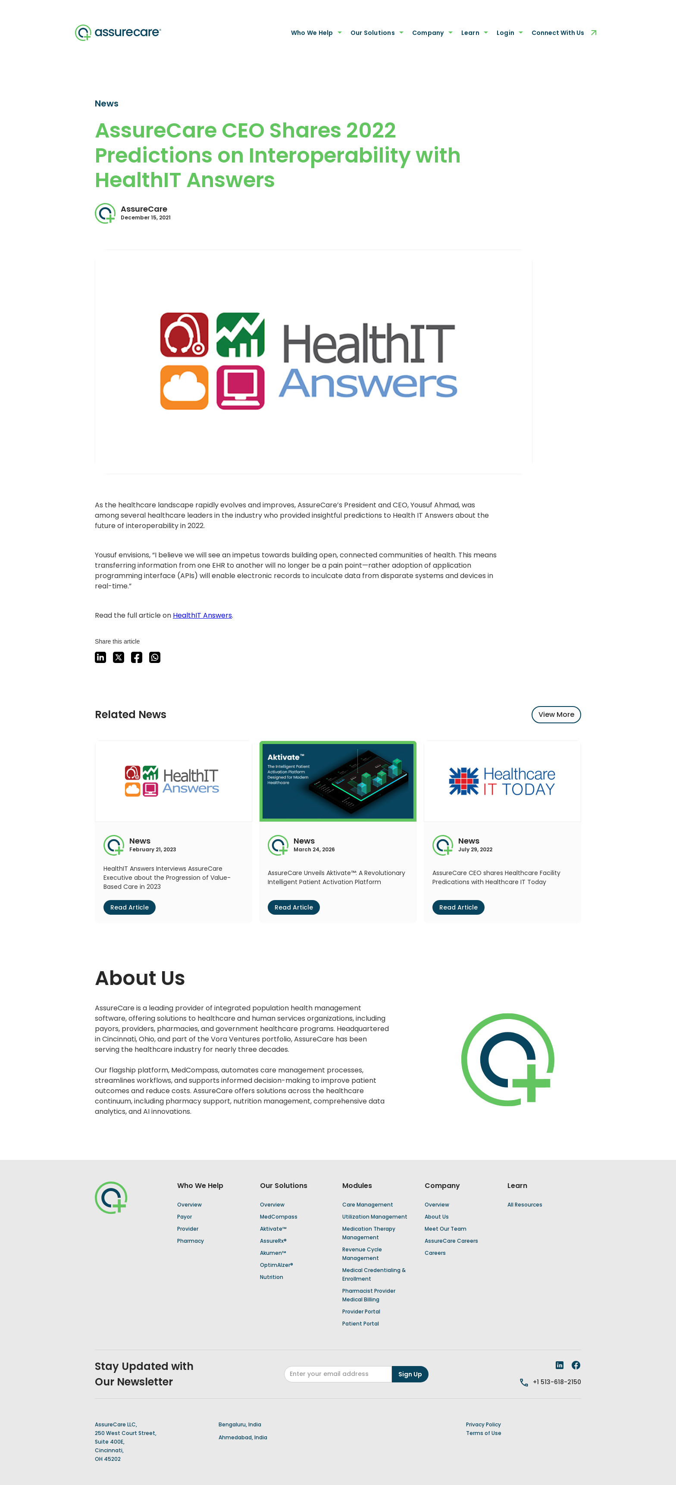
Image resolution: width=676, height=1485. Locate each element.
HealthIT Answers (202, 615)
